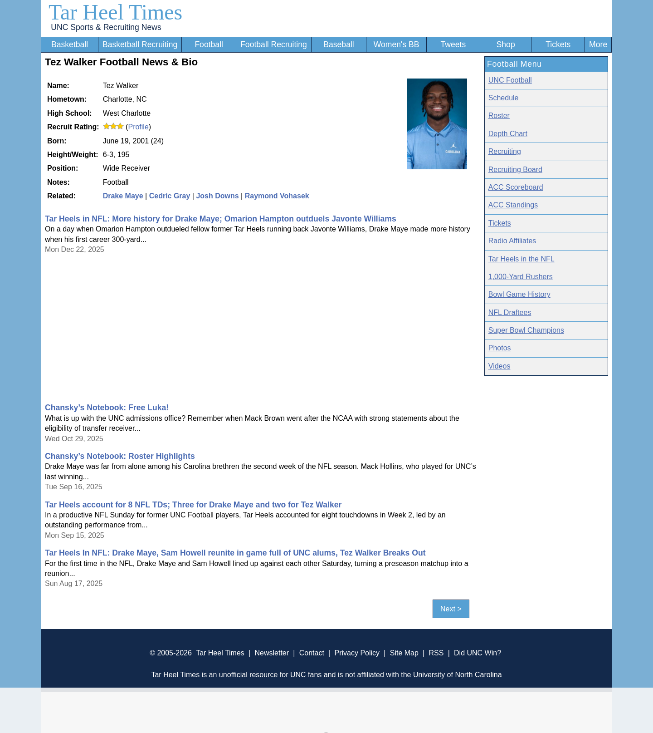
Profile (138, 127)
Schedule (503, 98)
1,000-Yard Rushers (520, 276)
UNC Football (510, 80)
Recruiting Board (515, 169)
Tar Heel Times (115, 12)
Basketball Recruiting (139, 44)
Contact (311, 653)
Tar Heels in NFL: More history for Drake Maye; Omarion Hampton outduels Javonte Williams (220, 218)
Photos (499, 348)
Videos (499, 366)
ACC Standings (513, 205)
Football (209, 44)
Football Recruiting (273, 44)
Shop (506, 44)
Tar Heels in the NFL (521, 259)
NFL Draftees (509, 312)
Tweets (453, 44)
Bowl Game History (519, 294)
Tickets (558, 44)
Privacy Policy (357, 653)
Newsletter (271, 653)
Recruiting (504, 151)
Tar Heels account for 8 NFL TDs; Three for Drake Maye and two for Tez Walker (193, 504)
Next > (451, 609)
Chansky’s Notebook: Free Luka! (107, 407)
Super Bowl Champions (526, 330)
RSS (436, 653)
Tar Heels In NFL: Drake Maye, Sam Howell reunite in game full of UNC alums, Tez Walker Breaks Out (235, 552)
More (598, 44)
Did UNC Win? (477, 653)
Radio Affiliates (512, 241)
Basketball (69, 44)
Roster (499, 115)
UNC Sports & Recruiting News (106, 27)
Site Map (404, 653)
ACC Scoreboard (515, 187)
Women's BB (396, 44)
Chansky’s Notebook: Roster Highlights (120, 456)
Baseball (338, 44)
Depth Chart (507, 134)
